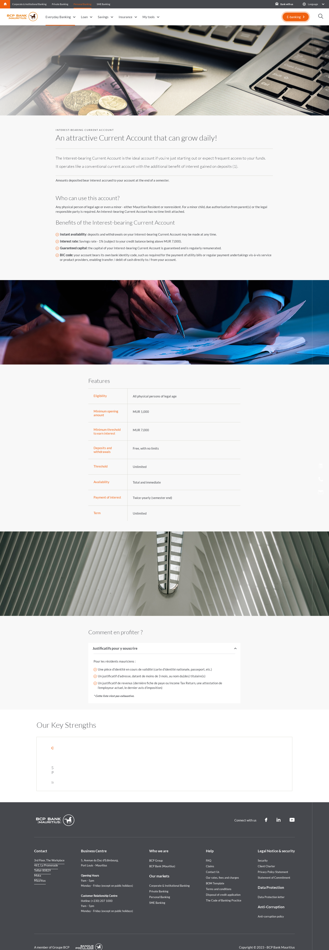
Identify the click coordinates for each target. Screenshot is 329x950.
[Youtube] (292, 809)
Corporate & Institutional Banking (29, 4)
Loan (84, 17)
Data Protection (271, 877)
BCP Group (156, 850)
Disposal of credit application (223, 884)
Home (5, 4)
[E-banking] (296, 17)
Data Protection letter (271, 886)
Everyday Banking (58, 17)
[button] (313, 4)
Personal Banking (82, 4)
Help (210, 840)
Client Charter (266, 856)
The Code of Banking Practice (223, 890)
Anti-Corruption (271, 896)
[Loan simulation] (320, 467)
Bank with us (284, 4)
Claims (210, 856)
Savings (103, 17)
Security (263, 850)
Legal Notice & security (276, 840)
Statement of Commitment (274, 867)
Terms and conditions (218, 878)
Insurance (125, 17)
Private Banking (60, 4)
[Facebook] (266, 809)
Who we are (158, 840)
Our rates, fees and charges (222, 867)
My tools (148, 17)
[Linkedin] (278, 809)
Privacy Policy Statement (273, 861)
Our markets (159, 865)
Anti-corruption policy (271, 906)
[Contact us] (320, 493)
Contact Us (212, 861)
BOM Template (215, 873)
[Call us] (320, 480)
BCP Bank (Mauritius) (162, 856)
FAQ (208, 850)
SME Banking (103, 4)
